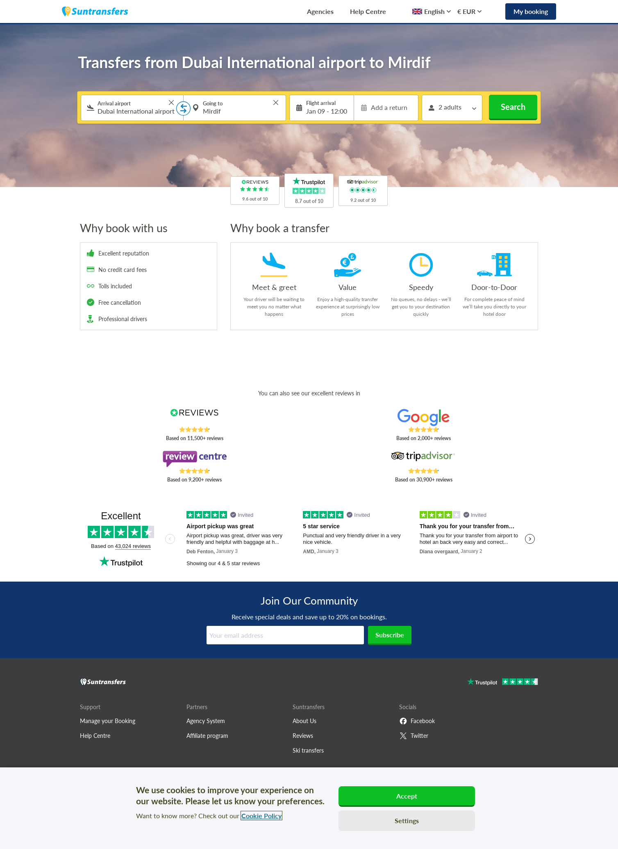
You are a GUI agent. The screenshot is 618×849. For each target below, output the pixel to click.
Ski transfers (308, 750)
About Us (304, 720)
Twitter (413, 736)
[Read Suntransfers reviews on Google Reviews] (423, 417)
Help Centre (368, 11)
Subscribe (389, 635)
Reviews (303, 735)
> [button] (171, 102)
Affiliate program (207, 735)
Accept (407, 796)
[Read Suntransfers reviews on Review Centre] (194, 459)
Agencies (320, 11)
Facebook (417, 721)
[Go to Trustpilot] (502, 682)
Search (513, 107)
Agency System (205, 720)
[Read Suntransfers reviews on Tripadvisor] (423, 459)
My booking (530, 11)
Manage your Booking (107, 720)
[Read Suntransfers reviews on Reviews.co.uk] (194, 417)
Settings (407, 820)
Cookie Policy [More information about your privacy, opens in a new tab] (261, 815)
